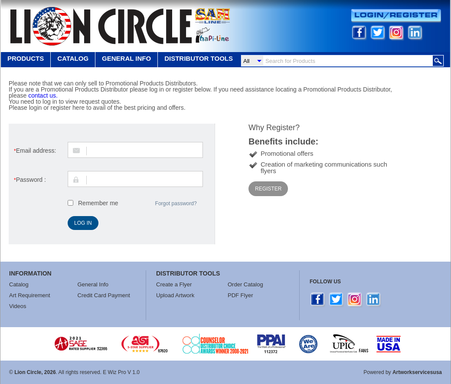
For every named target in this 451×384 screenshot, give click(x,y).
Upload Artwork (175, 295)
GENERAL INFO (126, 58)
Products (25, 58)
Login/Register (396, 16)
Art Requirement (29, 295)
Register (268, 189)
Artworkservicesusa (417, 372)
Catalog (72, 58)
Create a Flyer (174, 284)
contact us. (43, 95)
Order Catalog (245, 284)
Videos (17, 306)
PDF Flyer (240, 295)
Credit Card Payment (104, 295)
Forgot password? (176, 203)
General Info (93, 284)
